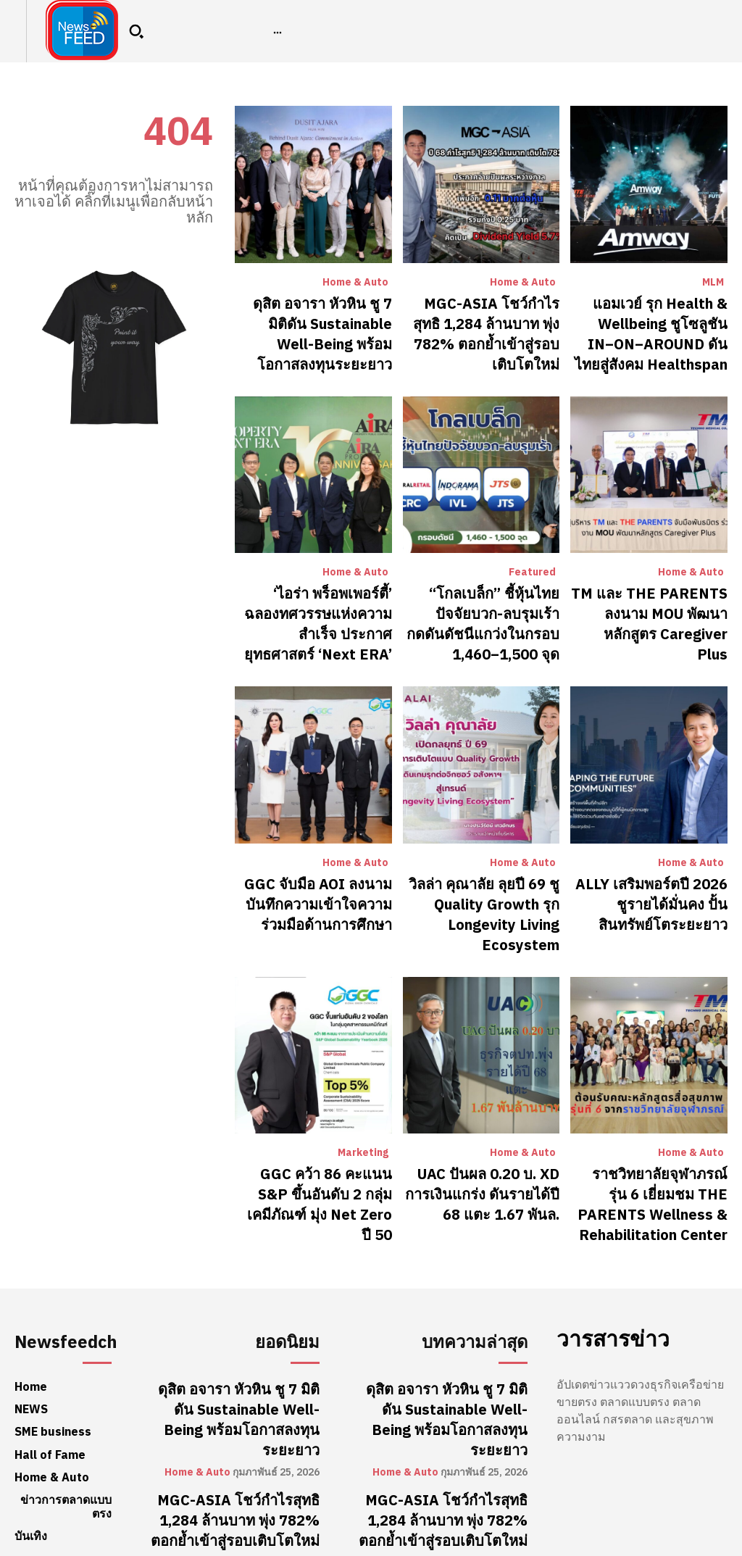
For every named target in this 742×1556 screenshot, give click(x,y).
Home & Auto (355, 283)
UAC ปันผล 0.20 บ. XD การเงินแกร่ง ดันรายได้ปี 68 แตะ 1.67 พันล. (487, 1124)
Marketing (363, 1088)
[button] (136, 31)
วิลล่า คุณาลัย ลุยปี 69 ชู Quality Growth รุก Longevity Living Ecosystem (481, 866)
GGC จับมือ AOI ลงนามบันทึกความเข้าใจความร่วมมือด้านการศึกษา (316, 866)
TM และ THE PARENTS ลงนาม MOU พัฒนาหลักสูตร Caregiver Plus (660, 592)
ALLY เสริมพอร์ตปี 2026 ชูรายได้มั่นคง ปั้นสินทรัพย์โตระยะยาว (651, 866)
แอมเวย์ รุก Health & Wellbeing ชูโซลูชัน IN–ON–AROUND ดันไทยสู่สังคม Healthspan (651, 326)
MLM (713, 283)
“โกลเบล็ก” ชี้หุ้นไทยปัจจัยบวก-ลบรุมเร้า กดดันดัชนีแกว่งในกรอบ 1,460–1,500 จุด (482, 592)
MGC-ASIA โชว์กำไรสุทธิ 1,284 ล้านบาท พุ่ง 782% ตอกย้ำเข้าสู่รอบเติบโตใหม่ (492, 318)
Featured (532, 557)
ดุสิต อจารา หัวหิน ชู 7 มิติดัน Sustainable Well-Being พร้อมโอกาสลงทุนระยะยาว (319, 318)
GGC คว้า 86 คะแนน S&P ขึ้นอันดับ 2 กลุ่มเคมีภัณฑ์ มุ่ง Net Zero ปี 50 (315, 1124)
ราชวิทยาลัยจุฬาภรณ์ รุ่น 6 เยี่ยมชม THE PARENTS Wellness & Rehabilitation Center (654, 1132)
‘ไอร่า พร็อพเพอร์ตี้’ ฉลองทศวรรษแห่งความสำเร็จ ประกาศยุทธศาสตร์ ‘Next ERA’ (326, 600)
